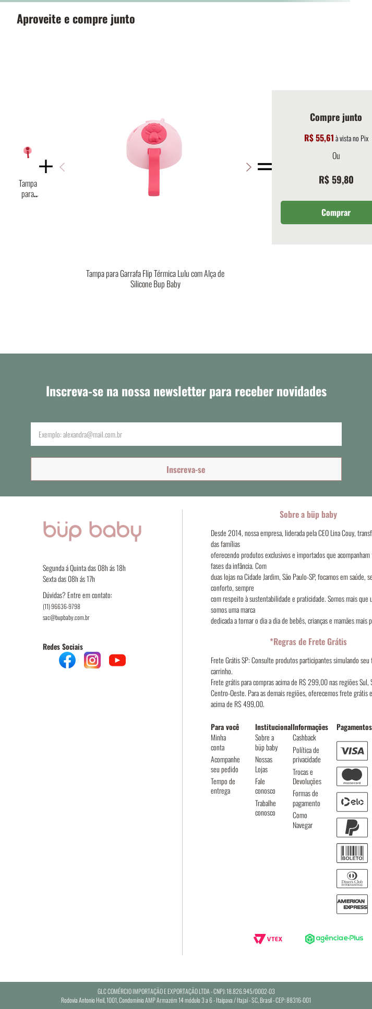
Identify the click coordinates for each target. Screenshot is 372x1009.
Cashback (304, 737)
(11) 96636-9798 (61, 606)
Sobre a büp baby (266, 742)
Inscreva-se (186, 469)
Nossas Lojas (263, 763)
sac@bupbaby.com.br (66, 617)
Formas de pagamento (306, 797)
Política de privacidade (307, 754)
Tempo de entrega (223, 785)
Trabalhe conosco (265, 807)
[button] (248, 167)
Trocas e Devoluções (307, 776)
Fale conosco (265, 785)
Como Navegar (303, 819)
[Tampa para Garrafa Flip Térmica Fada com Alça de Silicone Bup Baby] (28, 167)
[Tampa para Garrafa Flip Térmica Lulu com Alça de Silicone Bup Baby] (155, 167)
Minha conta (218, 742)
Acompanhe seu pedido (225, 763)
